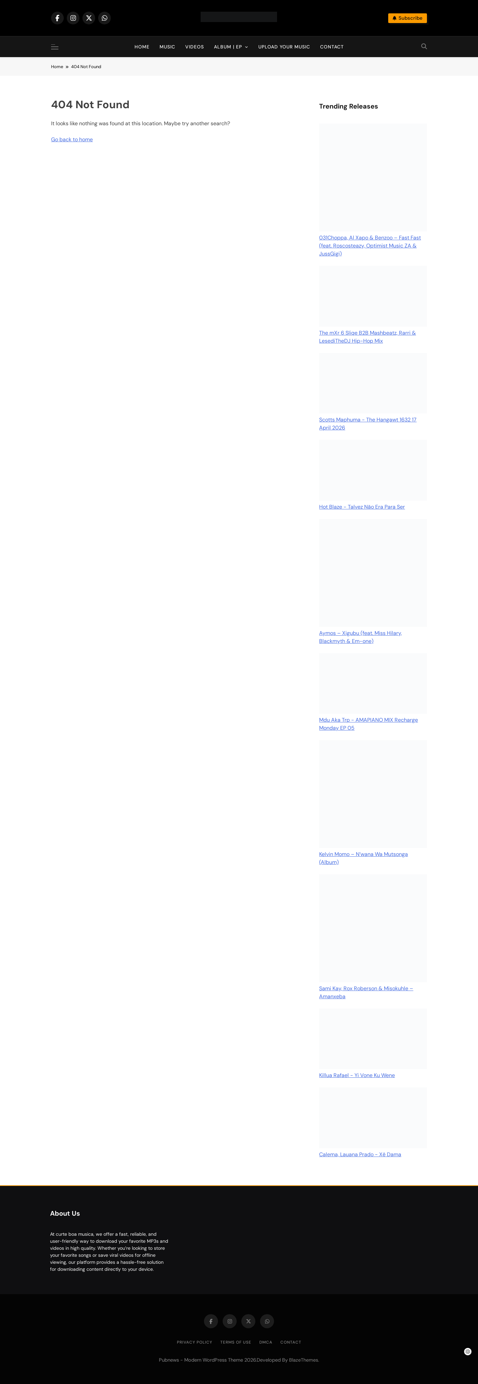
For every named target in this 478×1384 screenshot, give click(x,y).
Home (142, 47)
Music (167, 47)
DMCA (265, 1342)
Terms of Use (235, 1342)
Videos (194, 47)
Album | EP (228, 47)
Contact (332, 47)
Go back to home (72, 139)
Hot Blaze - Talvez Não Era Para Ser (362, 506)
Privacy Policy (194, 1342)
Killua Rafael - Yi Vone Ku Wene (357, 1075)
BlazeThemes (303, 1360)
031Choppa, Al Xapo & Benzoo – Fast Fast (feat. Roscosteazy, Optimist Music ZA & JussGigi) (370, 245)
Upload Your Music (284, 47)
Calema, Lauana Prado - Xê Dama (360, 1154)
